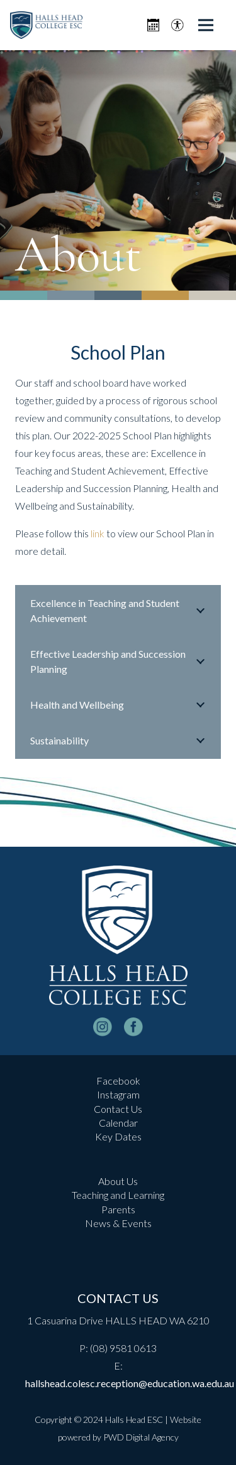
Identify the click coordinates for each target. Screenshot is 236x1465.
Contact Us (118, 1109)
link (97, 533)
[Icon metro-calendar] (153, 25)
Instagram (118, 1094)
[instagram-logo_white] (102, 1026)
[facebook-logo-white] (133, 1026)
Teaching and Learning (118, 1195)
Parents (118, 1209)
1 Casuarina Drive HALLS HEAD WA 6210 (118, 1320)
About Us (118, 1181)
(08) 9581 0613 (123, 1348)
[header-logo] (46, 25)
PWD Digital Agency (141, 1437)
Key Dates (118, 1136)
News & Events (118, 1223)
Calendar (118, 1123)
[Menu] (206, 25)
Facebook (118, 1081)
